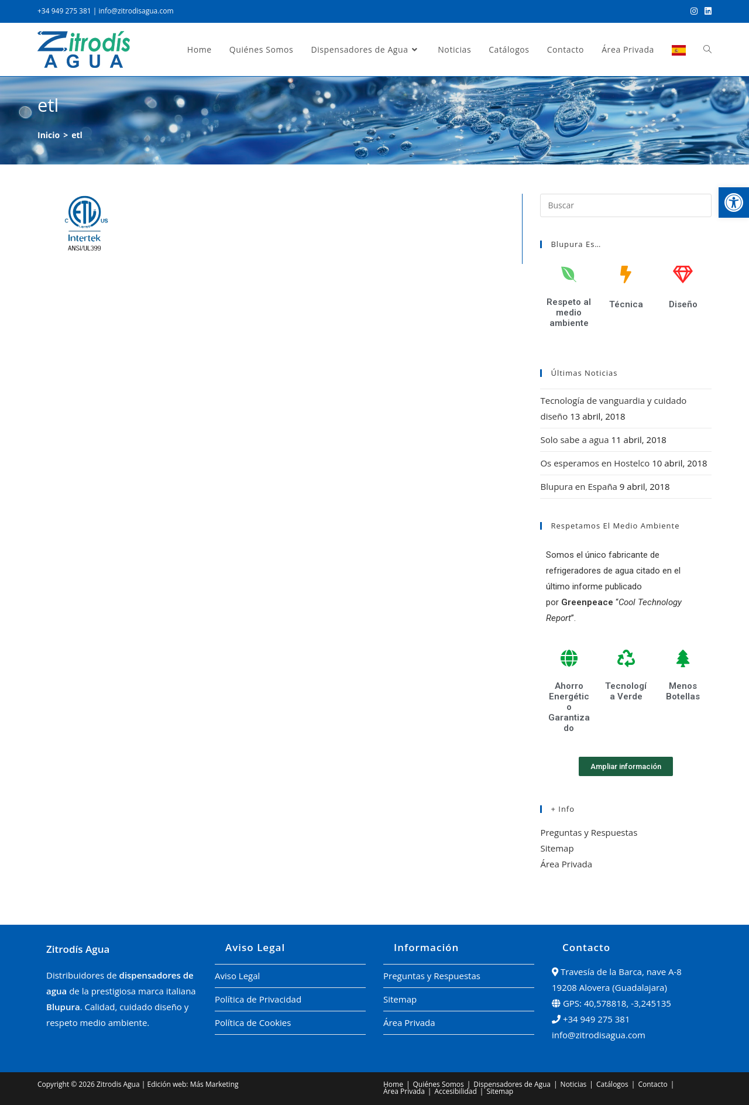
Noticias (574, 1084)
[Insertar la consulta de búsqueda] (626, 205)
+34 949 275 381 (64, 11)
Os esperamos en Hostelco (595, 463)
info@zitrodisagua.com (136, 11)
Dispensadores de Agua (512, 1084)
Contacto (652, 1084)
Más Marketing (214, 1084)
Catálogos (612, 1084)
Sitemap (556, 848)
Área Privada (566, 864)
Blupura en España (578, 486)
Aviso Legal (237, 976)
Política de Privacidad (258, 999)
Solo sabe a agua (574, 439)
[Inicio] (48, 134)
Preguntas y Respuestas (588, 832)
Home (393, 1084)
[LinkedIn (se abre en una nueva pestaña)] (706, 11)
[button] (734, 202)
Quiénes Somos (438, 1084)
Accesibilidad (455, 1091)
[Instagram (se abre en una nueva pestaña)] (694, 11)
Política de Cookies (253, 1022)
